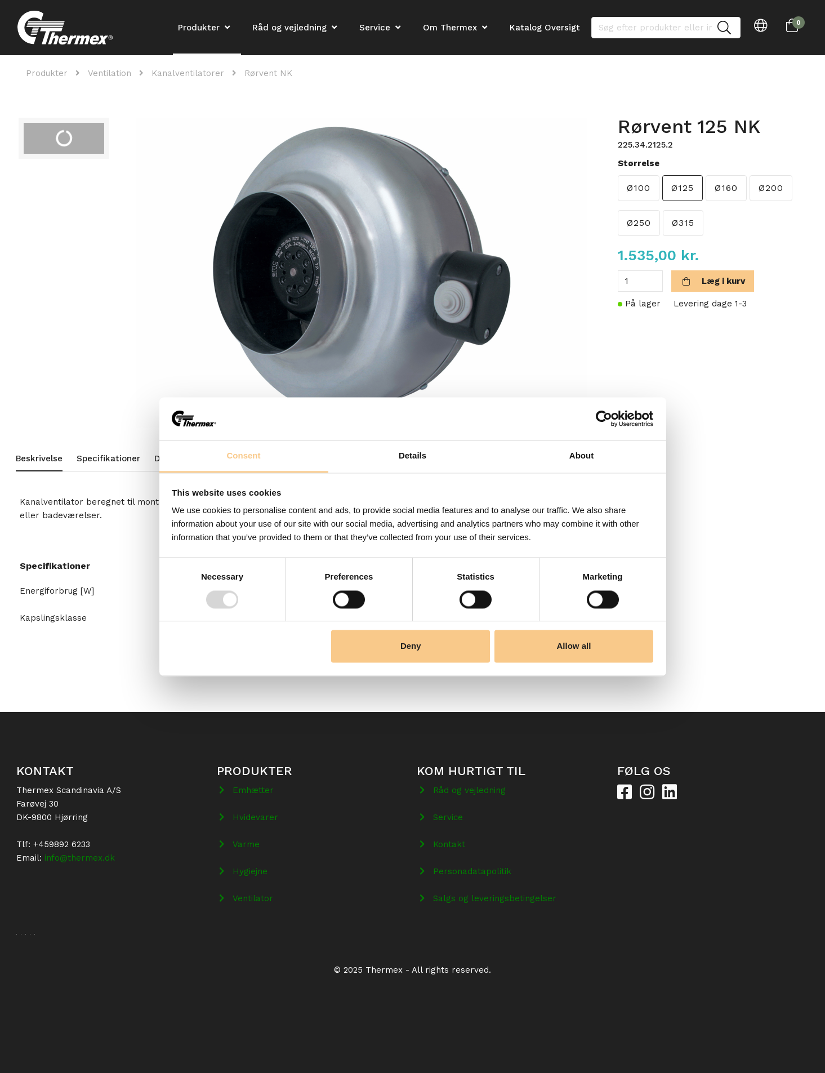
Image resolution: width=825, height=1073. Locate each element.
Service (374, 28)
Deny (410, 646)
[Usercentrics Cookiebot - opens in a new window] (604, 418)
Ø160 (726, 187)
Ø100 (638, 187)
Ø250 (639, 222)
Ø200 (771, 187)
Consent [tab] (244, 456)
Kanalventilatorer (187, 73)
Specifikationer (108, 458)
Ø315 (683, 222)
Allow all (574, 646)
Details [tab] (412, 456)
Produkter (47, 73)
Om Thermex (450, 28)
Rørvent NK (268, 73)
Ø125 (682, 187)
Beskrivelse (39, 458)
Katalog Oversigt (545, 28)
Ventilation (109, 73)
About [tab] (581, 456)
